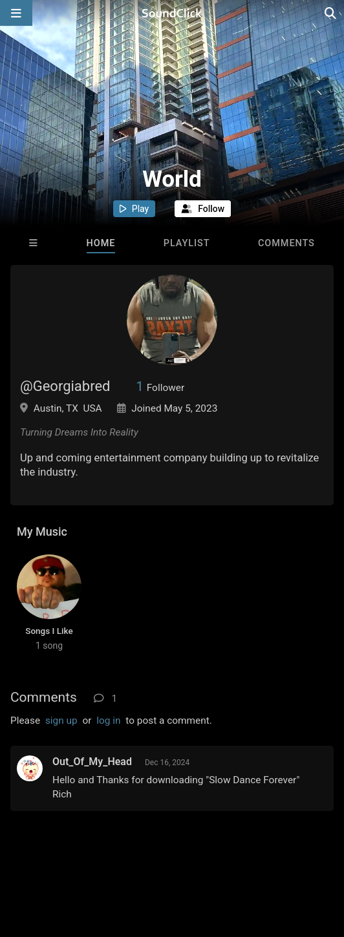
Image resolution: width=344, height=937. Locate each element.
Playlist (187, 243)
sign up (61, 720)
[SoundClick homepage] (172, 12)
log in (108, 720)
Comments (286, 243)
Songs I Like (48, 631)
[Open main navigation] (16, 13)
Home (101, 243)
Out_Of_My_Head (92, 761)
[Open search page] (331, 13)
